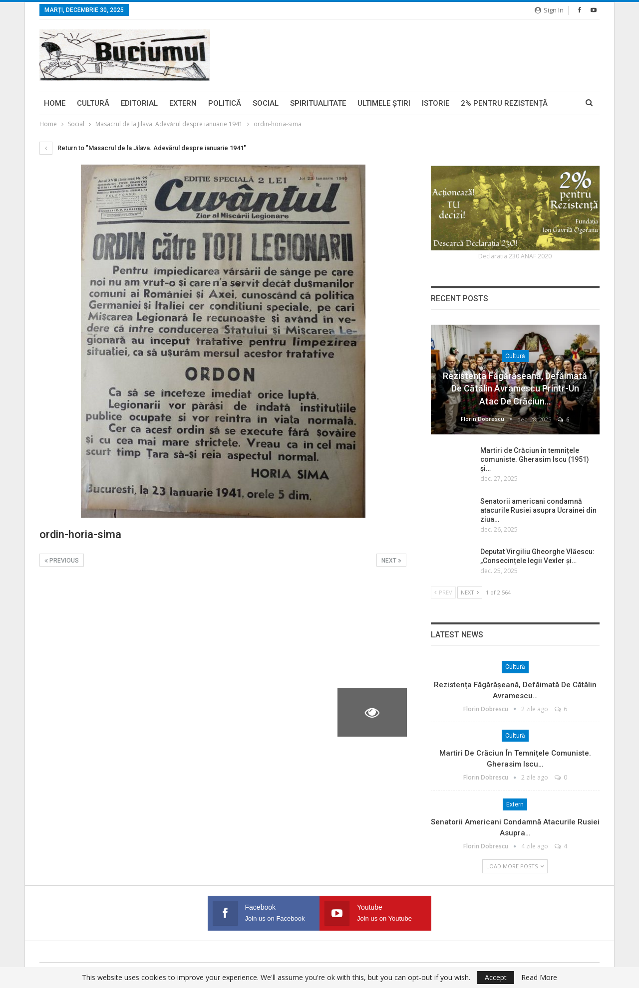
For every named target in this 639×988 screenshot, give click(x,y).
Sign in (549, 9)
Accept (496, 977)
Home (54, 103)
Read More (539, 977)
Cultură (93, 103)
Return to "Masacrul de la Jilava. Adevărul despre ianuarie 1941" (142, 148)
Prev (443, 592)
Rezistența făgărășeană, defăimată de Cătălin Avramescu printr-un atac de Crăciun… (515, 388)
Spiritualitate (318, 103)
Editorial (139, 103)
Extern (183, 103)
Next (391, 560)
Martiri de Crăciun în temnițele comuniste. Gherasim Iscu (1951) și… (534, 459)
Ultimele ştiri (383, 103)
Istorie (435, 103)
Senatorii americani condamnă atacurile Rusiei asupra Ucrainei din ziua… (538, 510)
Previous (61, 560)
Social (266, 103)
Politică (224, 103)
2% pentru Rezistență (504, 103)
